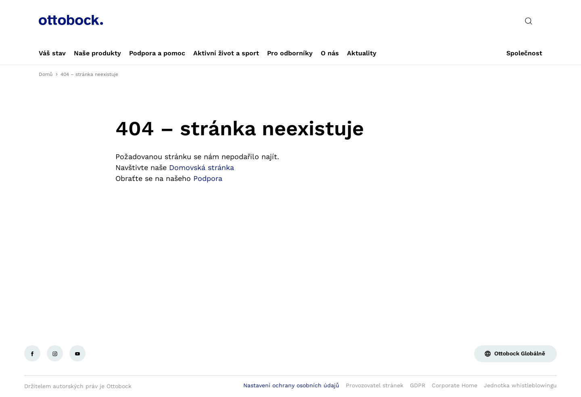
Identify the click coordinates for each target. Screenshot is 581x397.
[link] (52, 53)
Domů (45, 74)
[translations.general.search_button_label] (528, 21)
